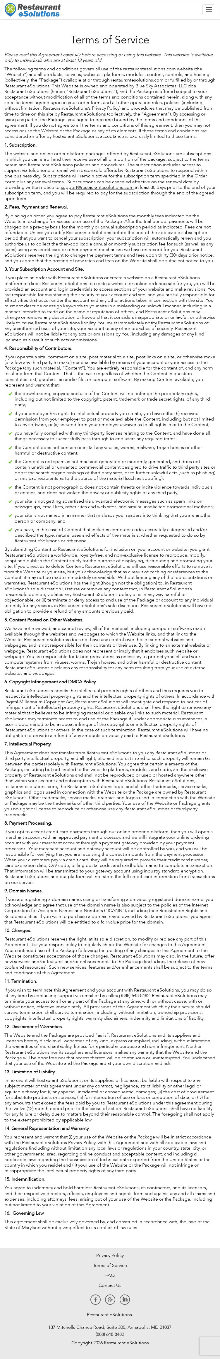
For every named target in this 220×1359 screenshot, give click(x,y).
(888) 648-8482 (109, 1334)
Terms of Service (110, 1265)
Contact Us (110, 1285)
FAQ (110, 1275)
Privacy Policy (110, 1255)
